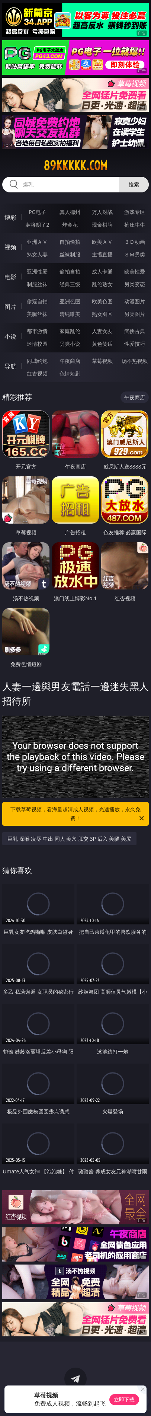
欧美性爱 (134, 271)
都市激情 (37, 331)
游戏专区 (134, 211)
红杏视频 (37, 373)
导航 (10, 366)
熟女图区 (102, 313)
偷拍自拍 (70, 271)
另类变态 (134, 284)
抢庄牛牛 (134, 224)
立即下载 (124, 1399)
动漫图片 (134, 301)
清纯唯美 (70, 313)
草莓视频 (102, 360)
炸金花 (70, 224)
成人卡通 (102, 271)
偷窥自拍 (37, 301)
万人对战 (102, 211)
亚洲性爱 (37, 271)
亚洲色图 (70, 301)
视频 (10, 247)
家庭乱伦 (70, 331)
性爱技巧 (134, 343)
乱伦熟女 (102, 284)
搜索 (134, 184)
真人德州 (70, 211)
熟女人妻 (37, 254)
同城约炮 (37, 360)
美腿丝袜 (37, 313)
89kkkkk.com (75, 165)
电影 (10, 277)
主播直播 (102, 254)
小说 (10, 336)
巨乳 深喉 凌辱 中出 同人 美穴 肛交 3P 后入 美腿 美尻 (69, 838)
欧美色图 (102, 301)
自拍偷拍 (70, 241)
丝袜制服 (70, 254)
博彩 (10, 217)
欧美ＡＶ (102, 241)
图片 (10, 307)
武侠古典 (134, 331)
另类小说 (70, 343)
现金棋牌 (102, 224)
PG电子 (37, 211)
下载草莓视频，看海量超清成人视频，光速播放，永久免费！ (77, 814)
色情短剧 (70, 373)
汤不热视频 (135, 360)
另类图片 (134, 313)
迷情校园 (37, 343)
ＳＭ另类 (134, 254)
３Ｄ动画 (134, 241)
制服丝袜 (37, 284)
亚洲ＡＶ (37, 241)
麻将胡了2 (37, 224)
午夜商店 (70, 360)
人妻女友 (102, 331)
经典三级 (70, 284)
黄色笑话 (102, 343)
